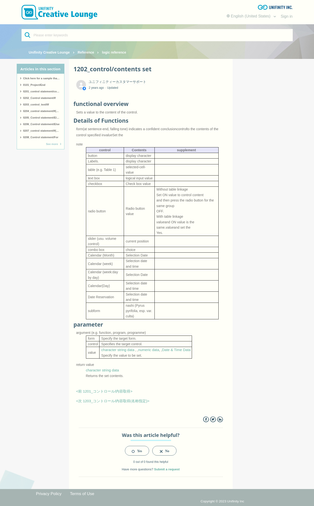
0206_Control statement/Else (41, 124)
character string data (117, 350)
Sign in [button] (287, 16)
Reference (86, 52)
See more (52, 144)
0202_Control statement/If (39, 97)
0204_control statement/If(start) (43, 111)
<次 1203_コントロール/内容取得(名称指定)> (113, 401)
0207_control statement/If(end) (42, 130)
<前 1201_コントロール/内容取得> (104, 391)
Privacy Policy (49, 493)
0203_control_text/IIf (36, 104)
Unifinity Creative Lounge (49, 52)
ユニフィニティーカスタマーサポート (117, 82)
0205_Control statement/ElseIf (42, 117)
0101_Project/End (34, 84)
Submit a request (167, 469)
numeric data (148, 350)
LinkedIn (220, 420)
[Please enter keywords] (157, 35)
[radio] (137, 451)
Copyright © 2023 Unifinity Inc (222, 501)
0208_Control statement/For (40, 137)
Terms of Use (82, 493)
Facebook (206, 420)
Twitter (213, 420)
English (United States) (249, 16)
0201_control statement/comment (43, 91)
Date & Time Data (176, 350)
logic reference (114, 52)
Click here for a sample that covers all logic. (43, 78)
